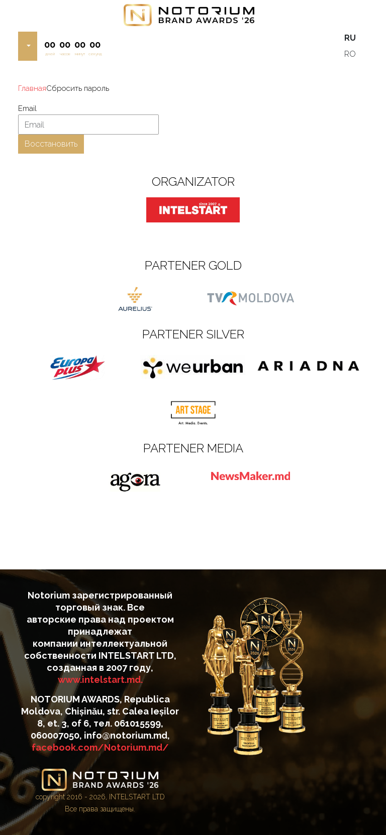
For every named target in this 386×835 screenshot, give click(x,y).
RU (350, 38)
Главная (32, 88)
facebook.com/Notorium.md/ (100, 747)
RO (350, 54)
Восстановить (51, 144)
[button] (27, 46)
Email (27, 108)
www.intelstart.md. (100, 679)
